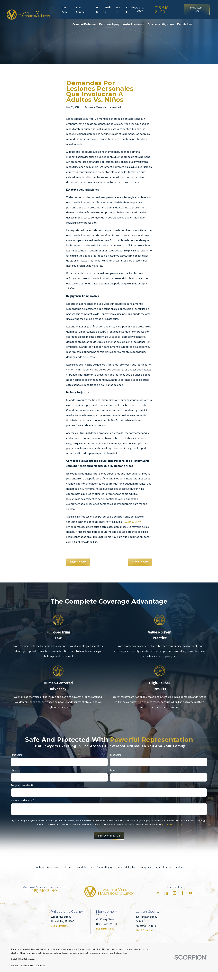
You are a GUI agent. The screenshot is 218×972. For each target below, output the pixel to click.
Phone (14, 770)
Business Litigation (126, 867)
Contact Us (197, 9)
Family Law (145, 867)
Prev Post (78, 562)
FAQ (97, 10)
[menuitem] (15, 965)
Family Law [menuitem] (185, 24)
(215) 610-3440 (132, 521)
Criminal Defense (84, 867)
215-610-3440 (162, 9)
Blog (118, 10)
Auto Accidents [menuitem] (133, 24)
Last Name (116, 754)
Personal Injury (104, 867)
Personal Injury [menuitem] (109, 24)
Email (113, 770)
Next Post (140, 562)
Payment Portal (163, 867)
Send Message (109, 835)
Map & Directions (60, 925)
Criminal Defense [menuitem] (84, 24)
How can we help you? (22, 800)
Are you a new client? (22, 785)
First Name (16, 754)
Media (108, 10)
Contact (179, 867)
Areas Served (80, 10)
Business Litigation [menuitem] (161, 24)
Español (130, 10)
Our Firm (64, 10)
